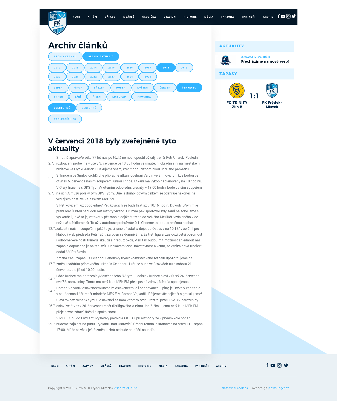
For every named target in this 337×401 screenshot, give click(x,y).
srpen (58, 96)
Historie (190, 16)
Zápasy (110, 16)
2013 (75, 67)
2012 (57, 67)
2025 (148, 76)
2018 (166, 67)
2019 (184, 67)
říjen (97, 96)
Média (208, 16)
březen (99, 87)
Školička (149, 16)
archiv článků (65, 56)
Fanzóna (227, 16)
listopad (119, 96)
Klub (76, 16)
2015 (111, 67)
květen (142, 87)
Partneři (249, 16)
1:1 (255, 96)
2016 (130, 67)
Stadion (170, 16)
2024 (130, 76)
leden (58, 87)
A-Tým (92, 16)
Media (163, 365)
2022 (93, 76)
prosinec (145, 96)
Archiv (268, 16)
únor (78, 87)
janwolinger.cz (278, 388)
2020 (57, 76)
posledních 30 (65, 119)
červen (165, 87)
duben (121, 87)
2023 (111, 76)
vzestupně (62, 107)
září (78, 96)
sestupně (89, 107)
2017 (148, 67)
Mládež (129, 16)
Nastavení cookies (235, 388)
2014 (93, 67)
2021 (75, 76)
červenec (189, 87)
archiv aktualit (100, 56)
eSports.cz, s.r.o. (126, 388)
